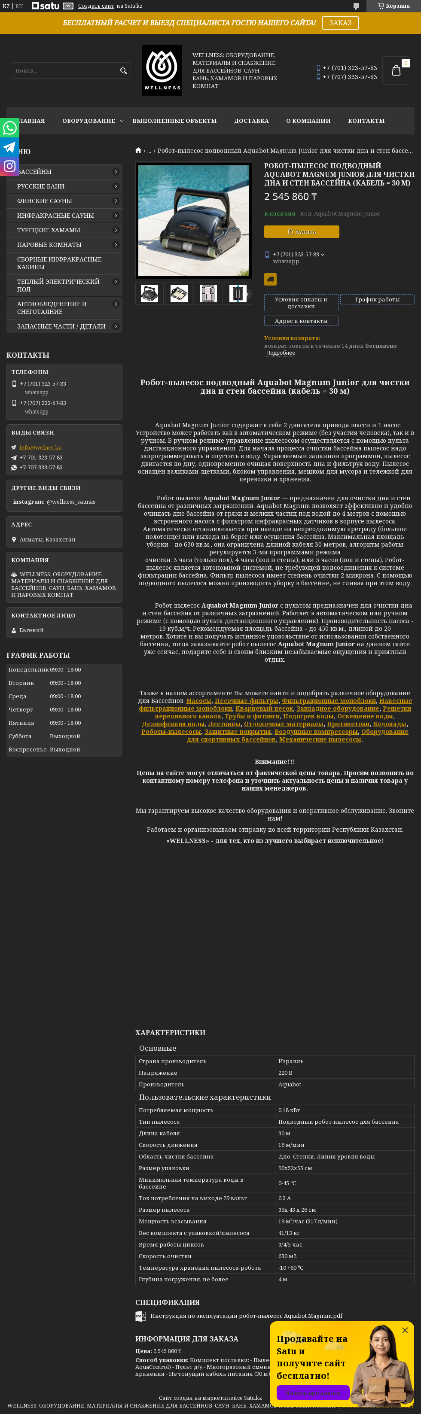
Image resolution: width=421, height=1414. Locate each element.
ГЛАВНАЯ (30, 121)
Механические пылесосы (320, 739)
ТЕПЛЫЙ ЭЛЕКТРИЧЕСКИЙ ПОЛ (58, 285)
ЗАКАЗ (340, 22)
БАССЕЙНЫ (34, 172)
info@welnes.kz (40, 447)
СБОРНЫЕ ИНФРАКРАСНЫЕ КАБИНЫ (59, 263)
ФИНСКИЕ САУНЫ (44, 201)
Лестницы (224, 724)
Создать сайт (96, 6)
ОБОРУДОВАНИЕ (88, 121)
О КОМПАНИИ (308, 121)
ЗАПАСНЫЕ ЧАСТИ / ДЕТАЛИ (61, 326)
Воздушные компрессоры (316, 731)
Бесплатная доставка (270, 279)
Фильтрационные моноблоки (329, 700)
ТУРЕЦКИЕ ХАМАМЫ (48, 230)
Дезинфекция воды (173, 724)
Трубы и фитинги (252, 716)
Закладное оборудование (337, 708)
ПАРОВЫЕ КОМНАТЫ (49, 245)
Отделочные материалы (283, 724)
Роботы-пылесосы (171, 731)
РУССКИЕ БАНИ (40, 186)
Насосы (198, 700)
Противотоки (348, 724)
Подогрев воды (308, 716)
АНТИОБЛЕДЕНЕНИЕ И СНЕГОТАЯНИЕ (52, 308)
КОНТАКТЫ (366, 121)
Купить (305, 231)
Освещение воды (365, 716)
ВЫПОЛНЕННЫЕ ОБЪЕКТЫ (174, 121)
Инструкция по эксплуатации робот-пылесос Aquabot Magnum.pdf (246, 1315)
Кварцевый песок (264, 708)
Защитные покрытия (237, 731)
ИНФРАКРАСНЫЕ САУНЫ (55, 215)
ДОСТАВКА (251, 121)
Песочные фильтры (246, 700)
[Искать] (123, 71)
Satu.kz (253, 1398)
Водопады (389, 724)
